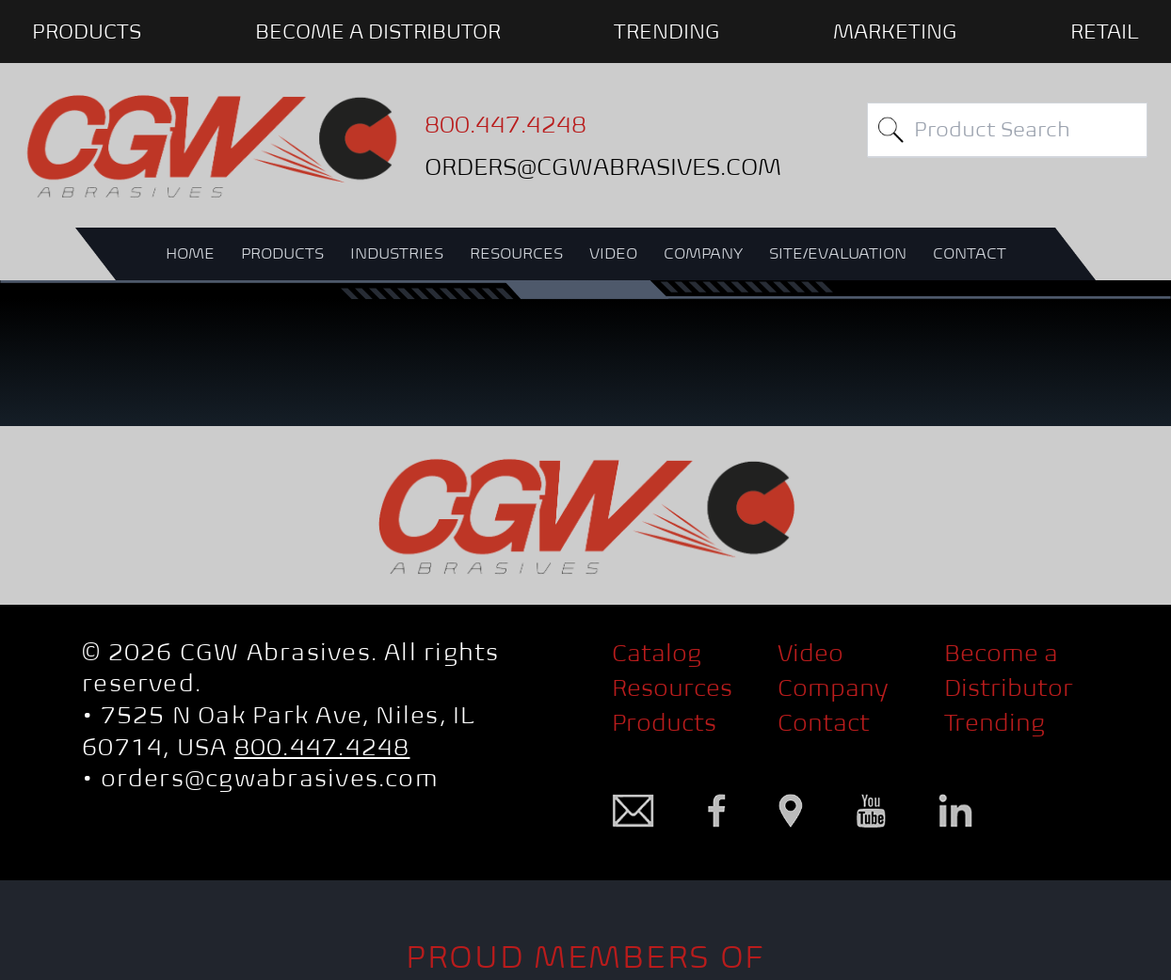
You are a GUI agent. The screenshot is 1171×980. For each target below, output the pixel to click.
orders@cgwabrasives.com (270, 778)
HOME (190, 253)
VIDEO (613, 253)
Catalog (656, 653)
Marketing (894, 31)
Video (810, 653)
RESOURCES (516, 253)
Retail (1104, 31)
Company (833, 688)
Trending (666, 31)
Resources (672, 688)
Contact (824, 722)
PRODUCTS (86, 31)
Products (664, 722)
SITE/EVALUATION (837, 253)
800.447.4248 (322, 747)
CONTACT (969, 253)
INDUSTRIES (396, 253)
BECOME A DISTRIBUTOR (378, 31)
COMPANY (703, 253)
